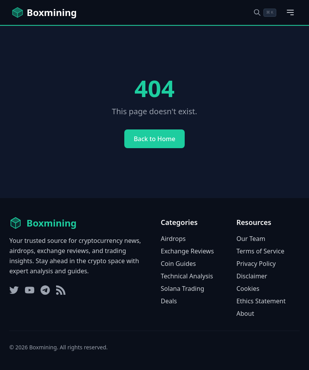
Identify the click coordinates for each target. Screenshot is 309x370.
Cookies (248, 288)
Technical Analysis (187, 276)
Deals (169, 301)
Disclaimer (252, 276)
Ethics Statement (261, 301)
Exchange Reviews (187, 251)
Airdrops (173, 238)
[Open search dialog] (264, 12)
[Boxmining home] (44, 12)
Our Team (251, 238)
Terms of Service (260, 251)
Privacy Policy (256, 263)
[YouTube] (29, 290)
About (245, 313)
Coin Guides (178, 263)
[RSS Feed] (60, 290)
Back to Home (154, 139)
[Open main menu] (290, 12)
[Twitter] (14, 290)
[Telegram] (45, 290)
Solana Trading (183, 288)
